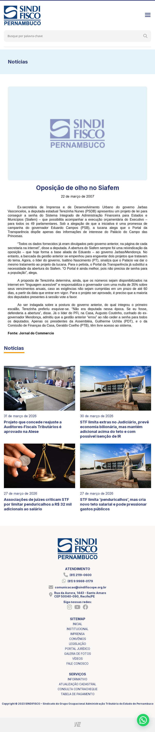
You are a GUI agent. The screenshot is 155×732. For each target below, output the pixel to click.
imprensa (77, 634)
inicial (77, 624)
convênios (77, 639)
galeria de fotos (77, 653)
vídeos (77, 658)
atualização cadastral (77, 684)
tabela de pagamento (77, 694)
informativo (77, 679)
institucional (77, 629)
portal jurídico (77, 648)
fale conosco (77, 663)
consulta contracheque (78, 689)
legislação (77, 643)
